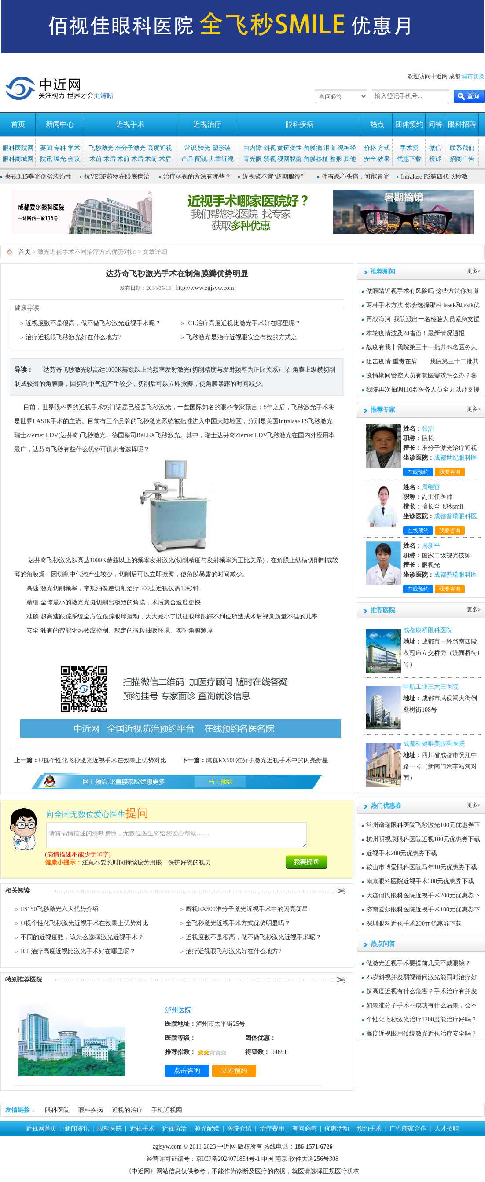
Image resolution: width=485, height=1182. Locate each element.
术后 (109, 159)
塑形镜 (221, 148)
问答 (435, 124)
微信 (435, 148)
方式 (384, 148)
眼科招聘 (462, 124)
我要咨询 (449, 472)
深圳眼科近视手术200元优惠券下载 (414, 923)
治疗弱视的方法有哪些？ (197, 176)
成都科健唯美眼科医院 (434, 743)
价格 (370, 148)
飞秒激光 (101, 148)
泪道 (329, 148)
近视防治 (174, 1128)
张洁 (428, 428)
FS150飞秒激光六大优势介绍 (60, 909)
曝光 (60, 159)
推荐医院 (383, 610)
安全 (370, 159)
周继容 (431, 487)
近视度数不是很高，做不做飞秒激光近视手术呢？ (93, 323)
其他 (350, 159)
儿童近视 (221, 159)
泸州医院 (178, 1010)
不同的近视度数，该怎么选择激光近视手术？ (82, 937)
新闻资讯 (77, 1128)
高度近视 (159, 148)
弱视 (270, 159)
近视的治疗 (127, 1110)
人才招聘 (446, 1128)
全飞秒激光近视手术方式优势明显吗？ (238, 923)
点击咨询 (187, 1070)
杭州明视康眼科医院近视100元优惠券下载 (423, 839)
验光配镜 (207, 1128)
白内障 (252, 148)
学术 (74, 148)
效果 (384, 159)
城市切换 (473, 76)
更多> (474, 271)
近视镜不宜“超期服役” (272, 176)
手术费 (409, 148)
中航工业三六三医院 (431, 687)
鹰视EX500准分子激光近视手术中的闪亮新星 (267, 760)
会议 (74, 159)
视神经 (347, 148)
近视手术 (130, 124)
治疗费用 (272, 1128)
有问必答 (304, 1128)
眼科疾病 (300, 124)
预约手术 (369, 1128)
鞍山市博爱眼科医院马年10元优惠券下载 (421, 867)
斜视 (270, 148)
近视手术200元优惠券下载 (401, 853)
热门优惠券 (386, 805)
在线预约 (418, 472)
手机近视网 (166, 1110)
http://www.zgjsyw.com (205, 288)
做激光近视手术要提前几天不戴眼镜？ (418, 963)
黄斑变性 (289, 148)
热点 (377, 124)
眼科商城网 (18, 159)
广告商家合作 (407, 1128)
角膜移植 (316, 159)
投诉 (435, 159)
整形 (336, 159)
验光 (204, 148)
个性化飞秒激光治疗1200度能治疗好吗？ (421, 1019)
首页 (18, 124)
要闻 (46, 148)
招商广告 (462, 159)
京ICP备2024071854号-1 (228, 1159)
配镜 (201, 159)
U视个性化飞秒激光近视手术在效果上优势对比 (102, 760)
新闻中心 (60, 124)
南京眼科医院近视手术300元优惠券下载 (420, 881)
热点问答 (383, 943)
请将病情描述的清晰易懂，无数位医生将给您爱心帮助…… (176, 835)
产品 (187, 159)
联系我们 (462, 148)
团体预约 (409, 124)
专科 (60, 148)
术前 (95, 159)
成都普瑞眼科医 (455, 516)
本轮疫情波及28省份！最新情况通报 (415, 333)
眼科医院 (57, 1110)
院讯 (46, 159)
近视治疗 (207, 124)
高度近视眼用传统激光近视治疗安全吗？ (421, 1033)
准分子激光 (130, 148)
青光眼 (252, 159)
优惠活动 (336, 1128)
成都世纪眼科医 (455, 457)
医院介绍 (239, 1128)
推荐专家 (383, 409)
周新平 (431, 545)
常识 (190, 148)
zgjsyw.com (167, 1146)
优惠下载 (409, 159)
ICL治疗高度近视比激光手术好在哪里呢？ (243, 323)
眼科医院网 (18, 148)
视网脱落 (289, 159)
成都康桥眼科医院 (427, 630)
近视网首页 (41, 1128)
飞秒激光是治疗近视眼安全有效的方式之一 (244, 337)
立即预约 (234, 1070)
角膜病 (313, 148)
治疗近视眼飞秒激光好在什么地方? (73, 337)
